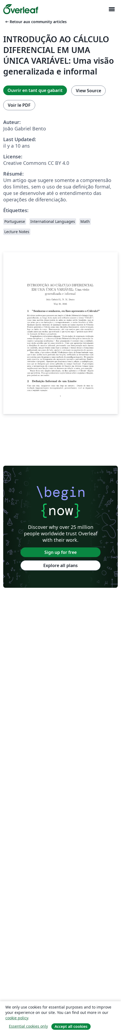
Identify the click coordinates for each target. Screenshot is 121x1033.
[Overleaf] (20, 9)
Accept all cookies (71, 1026)
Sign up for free (60, 552)
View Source (88, 91)
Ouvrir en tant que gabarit (35, 90)
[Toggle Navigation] (111, 9)
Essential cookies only (28, 1026)
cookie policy (16, 1017)
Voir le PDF (19, 105)
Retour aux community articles (35, 21)
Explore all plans (60, 565)
